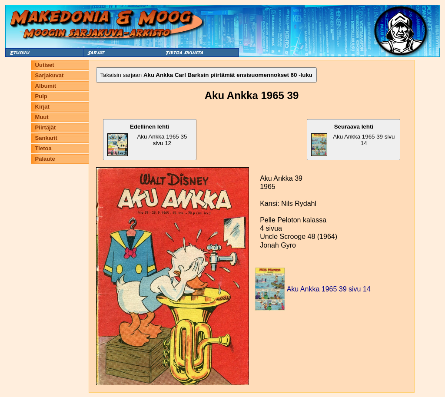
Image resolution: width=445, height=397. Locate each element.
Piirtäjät (45, 127)
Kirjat (42, 106)
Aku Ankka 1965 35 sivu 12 (147, 139)
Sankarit (46, 138)
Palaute (45, 158)
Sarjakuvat (49, 75)
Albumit (45, 86)
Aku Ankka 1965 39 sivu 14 (353, 139)
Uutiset (44, 65)
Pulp (41, 96)
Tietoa (43, 148)
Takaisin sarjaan (206, 75)
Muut (42, 117)
